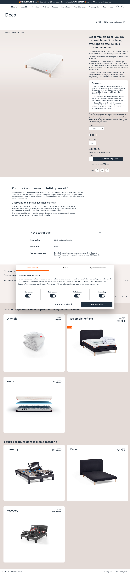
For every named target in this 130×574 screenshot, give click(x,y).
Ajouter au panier (108, 158)
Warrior (12, 381)
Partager (97, 170)
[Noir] (93, 135)
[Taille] (96, 128)
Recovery (12, 510)
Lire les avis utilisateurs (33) (114, 22)
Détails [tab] (65, 268)
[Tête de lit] (92, 143)
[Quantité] (91, 159)
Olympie (12, 318)
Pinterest (107, 170)
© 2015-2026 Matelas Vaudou (12, 572)
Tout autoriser (96, 304)
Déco (73, 449)
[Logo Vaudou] (6, 7)
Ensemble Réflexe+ (82, 318)
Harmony (13, 449)
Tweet (102, 170)
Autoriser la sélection (64, 304)
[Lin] (97, 135)
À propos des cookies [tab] (98, 268)
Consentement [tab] (32, 268)
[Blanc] (90, 135)
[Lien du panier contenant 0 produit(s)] (122, 7)
